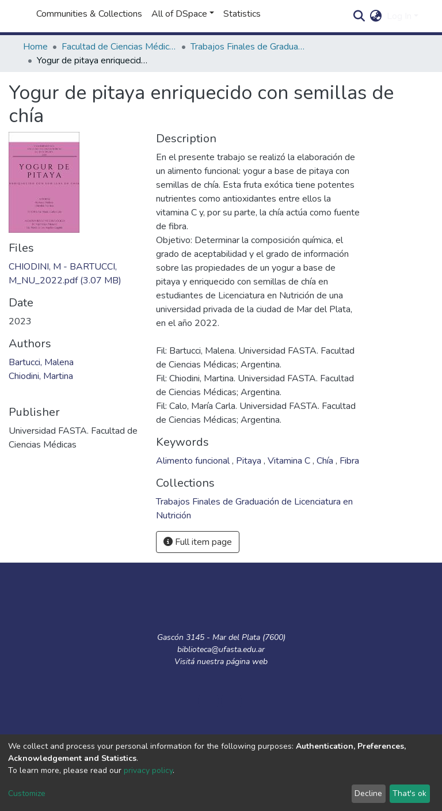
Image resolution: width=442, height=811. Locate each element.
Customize (26, 793)
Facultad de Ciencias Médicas (119, 46)
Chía (326, 460)
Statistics (242, 13)
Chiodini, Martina (41, 376)
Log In (399, 16)
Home (35, 46)
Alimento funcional (194, 460)
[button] (376, 16)
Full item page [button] (197, 542)
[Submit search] (359, 16)
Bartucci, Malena (41, 362)
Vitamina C (290, 460)
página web (247, 661)
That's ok (409, 793)
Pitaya (250, 460)
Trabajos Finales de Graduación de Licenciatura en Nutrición (248, 46)
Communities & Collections (89, 13)
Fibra (349, 460)
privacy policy (148, 770)
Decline (368, 793)
